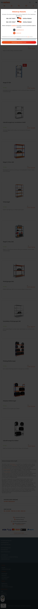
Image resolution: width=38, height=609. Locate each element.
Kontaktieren (14, 25)
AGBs (28, 36)
